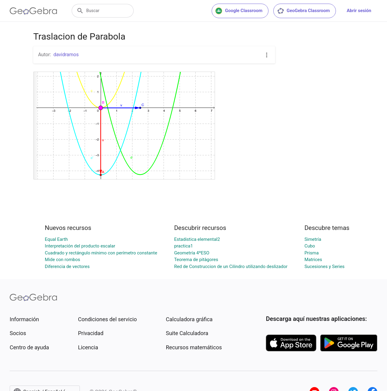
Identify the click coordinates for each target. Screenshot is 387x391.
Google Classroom (238, 11)
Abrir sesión (359, 10)
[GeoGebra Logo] (33, 11)
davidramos (66, 54)
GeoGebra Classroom (303, 11)
